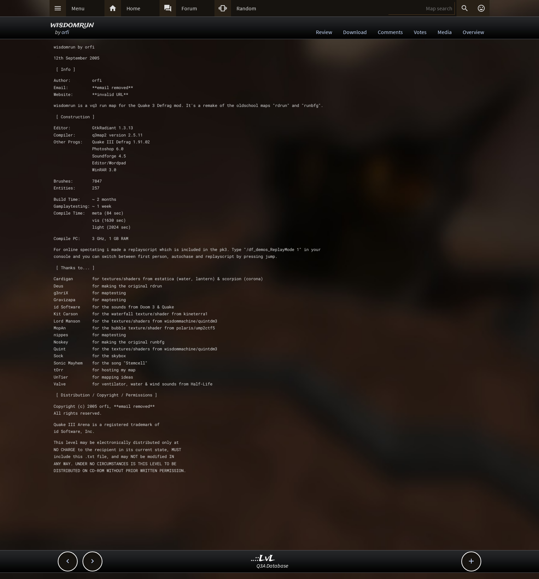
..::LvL (263, 559)
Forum (189, 8)
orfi (65, 32)
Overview (473, 32)
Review (324, 32)
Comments (390, 32)
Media (445, 32)
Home (133, 8)
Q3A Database (272, 565)
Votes (420, 32)
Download (355, 32)
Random (246, 8)
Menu (78, 8)
